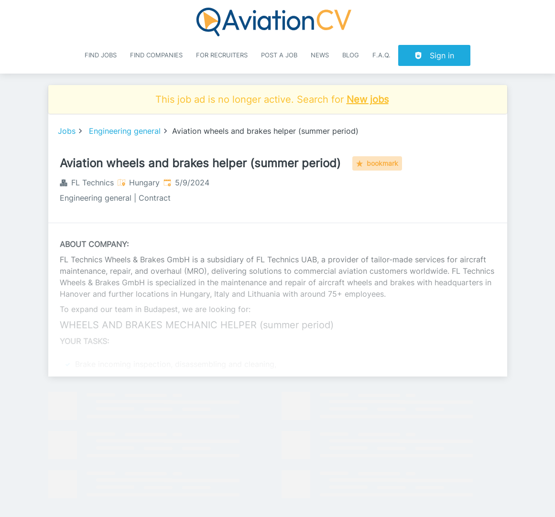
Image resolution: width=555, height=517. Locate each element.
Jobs (67, 131)
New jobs (368, 99)
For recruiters (222, 55)
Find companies (156, 55)
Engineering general (125, 131)
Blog (350, 55)
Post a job (279, 55)
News (320, 55)
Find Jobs (101, 55)
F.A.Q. (381, 55)
